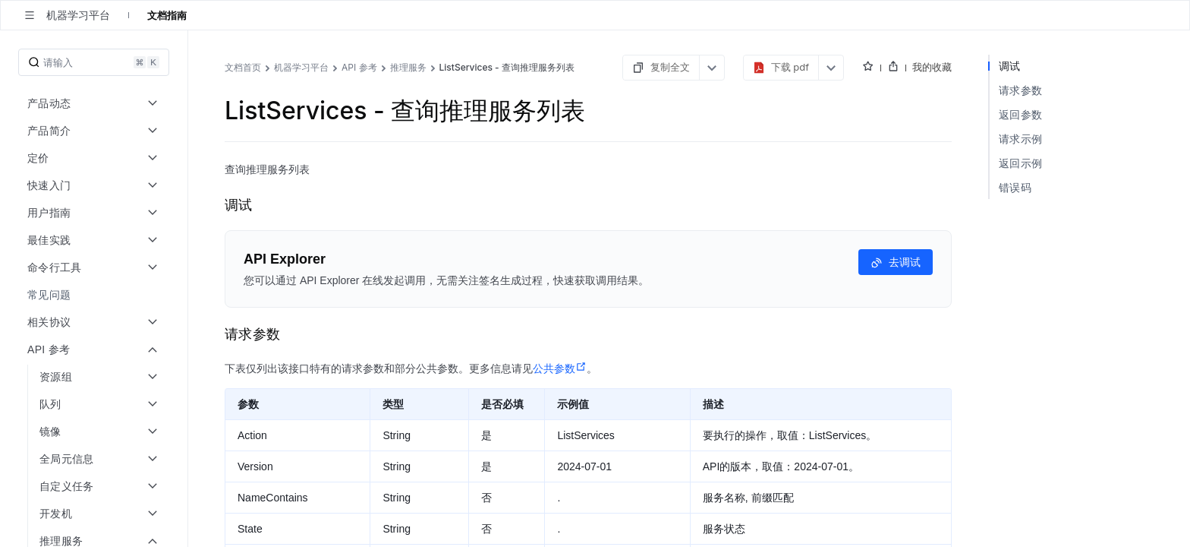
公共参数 (560, 368)
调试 (1010, 65)
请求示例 (1020, 138)
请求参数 (1020, 90)
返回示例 (1020, 163)
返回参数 (1020, 114)
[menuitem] (95, 295)
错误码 (1015, 187)
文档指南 (167, 15)
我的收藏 (932, 67)
